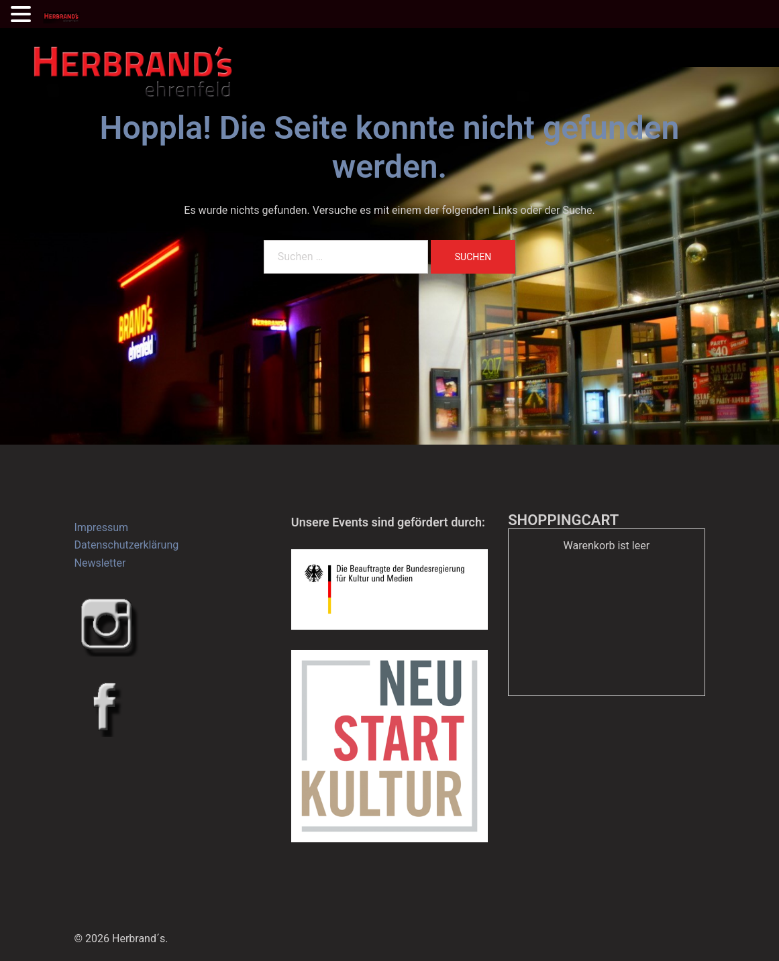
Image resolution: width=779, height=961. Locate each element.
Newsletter (100, 563)
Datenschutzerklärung (126, 545)
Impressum (101, 527)
